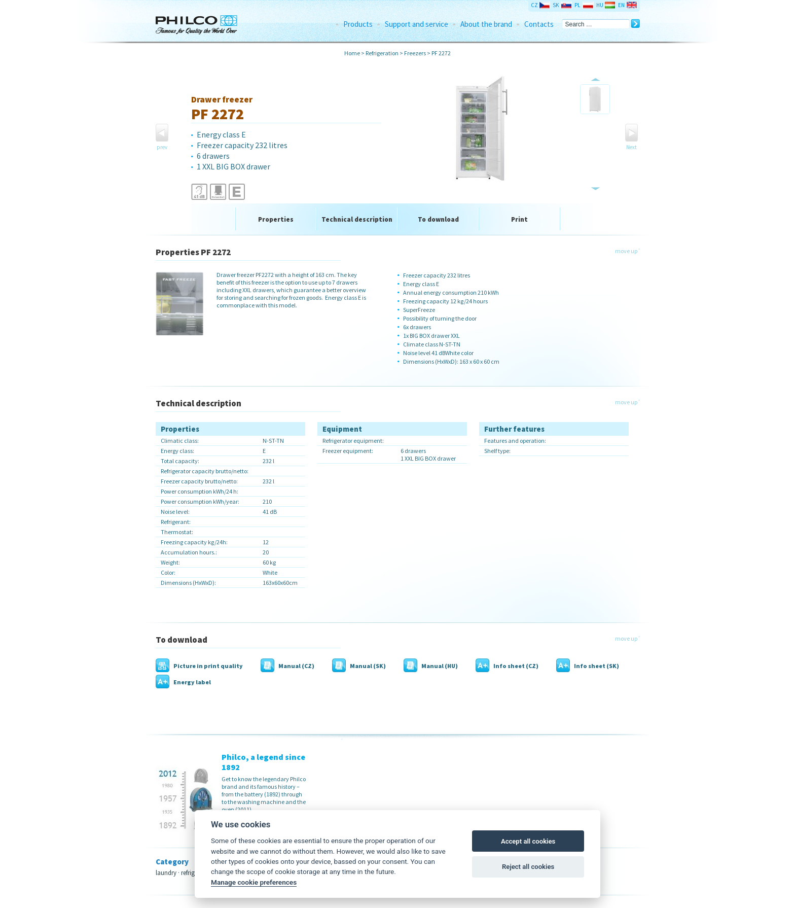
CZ (534, 5)
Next (631, 147)
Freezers (415, 53)
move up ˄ (627, 251)
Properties (276, 219)
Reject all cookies (528, 866)
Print (519, 219)
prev (162, 147)
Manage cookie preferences (254, 882)
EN (621, 5)
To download (438, 219)
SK (556, 5)
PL (577, 5)
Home (352, 53)
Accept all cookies (528, 841)
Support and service (416, 24)
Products (358, 24)
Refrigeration (382, 53)
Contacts (539, 24)
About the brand (486, 24)
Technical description (356, 219)
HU (599, 5)
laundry (166, 872)
